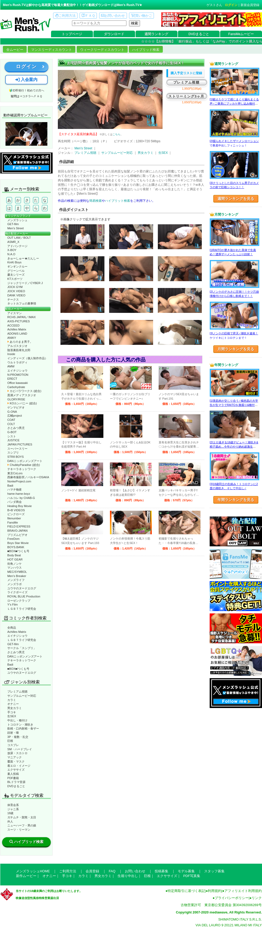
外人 (10, 821)
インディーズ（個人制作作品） (27, 358)
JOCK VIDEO (16, 291)
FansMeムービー (241, 34)
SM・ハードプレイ (19, 749)
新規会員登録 (250, 5)
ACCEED (13, 325)
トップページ (72, 34)
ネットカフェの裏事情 (21, 303)
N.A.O (11, 254)
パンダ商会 (14, 501)
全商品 (11, 627)
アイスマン (14, 313)
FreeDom (13, 538)
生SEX (11, 716)
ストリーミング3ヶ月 (186, 96)
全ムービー (14, 50)
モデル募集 (186, 871)
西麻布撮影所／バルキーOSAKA (28, 477)
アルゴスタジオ (17, 345)
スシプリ (13, 452)
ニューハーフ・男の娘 (21, 825)
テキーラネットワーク (21, 469)
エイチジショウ (17, 370)
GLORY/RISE (16, 399)
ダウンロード (114, 34)
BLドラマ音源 (16, 781)
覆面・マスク (16, 761)
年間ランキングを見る (236, 500)
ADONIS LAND (17, 333)
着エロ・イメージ (18, 765)
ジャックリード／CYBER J (25, 283)
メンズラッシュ (17, 220)
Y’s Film (12, 604)
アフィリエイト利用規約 (243, 891)
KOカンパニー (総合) (22, 403)
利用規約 (214, 891)
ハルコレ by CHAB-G (21, 497)
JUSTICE (13, 440)
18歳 (10, 813)
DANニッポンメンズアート (24, 460)
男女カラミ (14, 708)
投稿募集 (161, 871)
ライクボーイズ (17, 592)
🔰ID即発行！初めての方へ (26, 90)
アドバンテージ (17, 246)
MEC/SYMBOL (17, 571)
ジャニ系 (13, 809)
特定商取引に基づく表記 (186, 891)
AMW (10, 366)
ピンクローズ (16, 514)
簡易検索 (95, 201)
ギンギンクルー (17, 266)
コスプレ (13, 745)
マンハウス (14, 567)
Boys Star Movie (18, 543)
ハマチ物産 (14, 489)
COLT (11, 424)
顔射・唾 (13, 732)
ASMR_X (13, 241)
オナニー (13, 703)
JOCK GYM (15, 287)
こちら (116, 134)
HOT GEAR (15, 559)
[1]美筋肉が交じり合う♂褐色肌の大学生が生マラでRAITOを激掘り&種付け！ (234, 405)
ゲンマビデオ (16, 407)
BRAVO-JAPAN (17, 530)
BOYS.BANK (15, 547)
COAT (11, 419)
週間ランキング (156, 34)
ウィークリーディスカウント (102, 50)
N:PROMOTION (17, 374)
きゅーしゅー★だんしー (23, 258)
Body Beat (14, 555)
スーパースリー (17, 448)
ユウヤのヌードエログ (21, 588)
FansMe (12, 522)
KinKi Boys (14, 262)
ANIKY (11, 337)
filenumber (14, 518)
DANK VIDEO (16, 295)
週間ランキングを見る (236, 199)
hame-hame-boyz (18, 493)
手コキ (11, 712)
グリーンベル (16, 270)
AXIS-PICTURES (18, 321)
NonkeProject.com (19, 481)
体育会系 (13, 805)
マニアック (14, 757)
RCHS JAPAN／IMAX (21, 317)
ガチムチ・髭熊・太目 (21, 817)
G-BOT (11, 432)
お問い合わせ (113, 16)
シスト (11, 436)
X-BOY (11, 250)
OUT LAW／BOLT (19, 237)
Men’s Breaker (16, 576)
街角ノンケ (14, 563)
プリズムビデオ (17, 534)
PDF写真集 (191, 876)
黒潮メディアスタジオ (21, 395)
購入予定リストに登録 (186, 73)
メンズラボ (14, 584)
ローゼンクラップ (18, 600)
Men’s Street (15, 228)
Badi (10, 485)
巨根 (10, 740)
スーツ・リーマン (18, 829)
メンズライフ (16, 579)
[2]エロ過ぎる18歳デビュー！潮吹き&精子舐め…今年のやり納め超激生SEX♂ (234, 447)
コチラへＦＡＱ (32, 96)
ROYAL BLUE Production (23, 596)
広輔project (14, 415)
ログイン (231, 5)
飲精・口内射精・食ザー (23, 728)
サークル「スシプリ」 (21, 648)
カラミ (11, 699)
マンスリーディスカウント (51, 50)
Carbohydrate (16, 387)
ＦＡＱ (88, 16)
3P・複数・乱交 (17, 736)
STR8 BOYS (15, 456)
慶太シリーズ (16, 274)
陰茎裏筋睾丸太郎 (18, 350)
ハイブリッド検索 (145, 50)
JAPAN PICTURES (19, 444)
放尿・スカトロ (17, 753)
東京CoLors (15, 473)
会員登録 (92, 871)
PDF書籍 (13, 778)
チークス (13, 299)
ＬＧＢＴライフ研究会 (21, 608)
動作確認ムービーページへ (26, 134)
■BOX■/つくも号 (18, 551)
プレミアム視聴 (17, 691)
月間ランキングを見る (236, 349)
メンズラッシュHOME (33, 871)
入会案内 (26, 79)
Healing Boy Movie (19, 506)
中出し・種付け (17, 720)
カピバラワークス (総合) (24, 391)
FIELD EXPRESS (18, 526)
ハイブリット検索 (117, 201)
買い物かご (141, 16)
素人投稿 (13, 773)
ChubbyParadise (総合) (23, 464)
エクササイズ (16, 769)
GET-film (13, 224)
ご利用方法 (65, 16)
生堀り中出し (128, 876)
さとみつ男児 (16, 427)
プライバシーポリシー (232, 898)
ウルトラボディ (17, 362)
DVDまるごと (198, 34)
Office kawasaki (17, 382)
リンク (257, 898)
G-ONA (12, 411)
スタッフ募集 (214, 871)
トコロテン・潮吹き (20, 724)
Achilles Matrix (16, 329)
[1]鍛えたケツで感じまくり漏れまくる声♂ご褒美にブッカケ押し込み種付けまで (234, 104)
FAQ (112, 871)
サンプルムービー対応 (21, 695)
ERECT (12, 378)
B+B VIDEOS (16, 510)
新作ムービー (26, 876)
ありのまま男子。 (20, 341)
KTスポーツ (15, 278)
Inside (11, 354)
